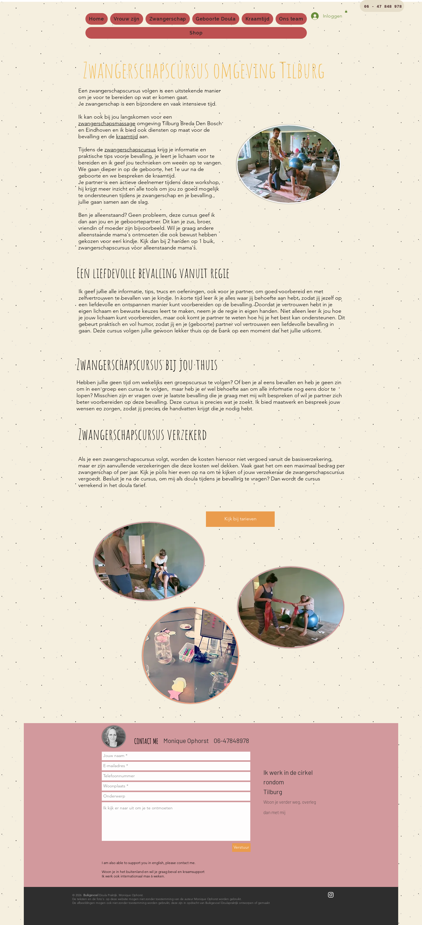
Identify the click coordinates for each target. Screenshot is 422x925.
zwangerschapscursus (130, 149)
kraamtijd (127, 136)
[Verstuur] (241, 847)
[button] (346, 11)
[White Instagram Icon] (331, 895)
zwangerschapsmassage (106, 123)
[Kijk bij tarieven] (240, 519)
